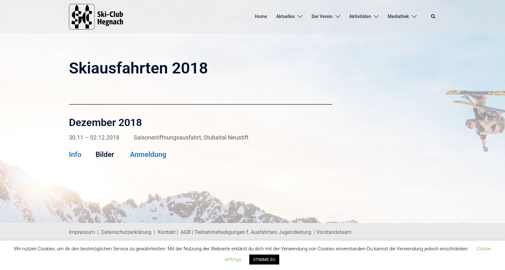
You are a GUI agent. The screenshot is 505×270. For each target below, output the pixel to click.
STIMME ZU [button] (264, 259)
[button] (433, 16)
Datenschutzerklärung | (129, 232)
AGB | (188, 232)
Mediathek (398, 16)
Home (261, 16)
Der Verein (322, 16)
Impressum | (85, 232)
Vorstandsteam (333, 232)
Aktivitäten (360, 16)
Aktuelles (285, 16)
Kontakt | (168, 232)
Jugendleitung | (297, 232)
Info (75, 154)
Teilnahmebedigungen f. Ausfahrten (235, 232)
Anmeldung (148, 154)
